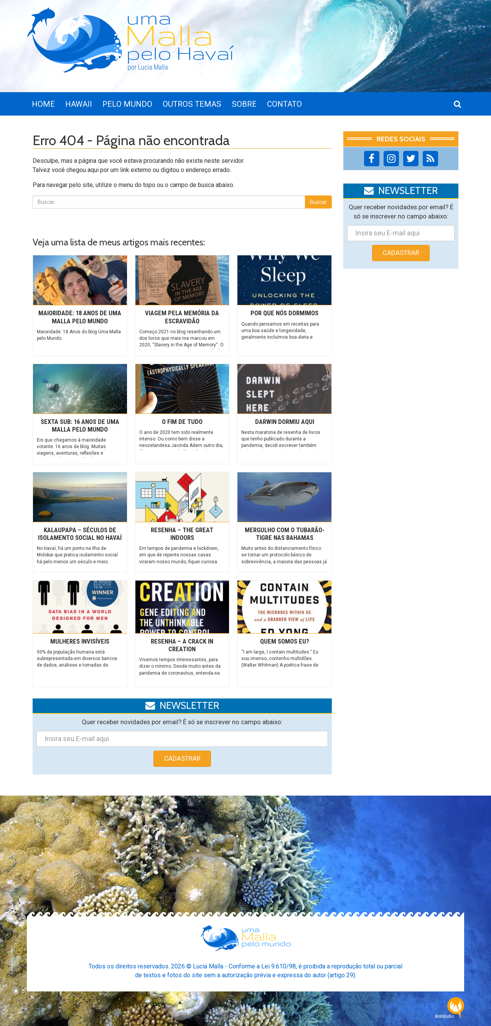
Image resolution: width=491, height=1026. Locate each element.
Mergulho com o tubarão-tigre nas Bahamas (285, 533)
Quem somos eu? (284, 641)
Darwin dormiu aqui (284, 421)
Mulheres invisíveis (79, 641)
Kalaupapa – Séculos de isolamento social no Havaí (80, 533)
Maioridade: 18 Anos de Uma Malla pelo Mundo (79, 316)
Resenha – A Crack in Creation (182, 645)
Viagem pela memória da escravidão (182, 316)
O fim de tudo (182, 421)
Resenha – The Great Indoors (182, 533)
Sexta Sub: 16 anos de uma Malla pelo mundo (80, 425)
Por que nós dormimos (284, 313)
